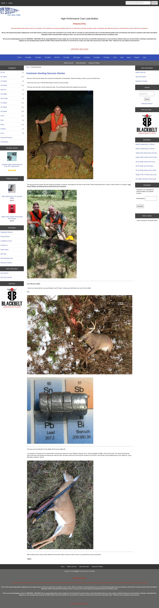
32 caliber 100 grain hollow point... (146, 179)
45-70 (115, 57)
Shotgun (136, 57)
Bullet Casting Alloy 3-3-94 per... (146, 148)
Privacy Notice (5, 236)
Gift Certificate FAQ (7, 258)
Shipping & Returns (7, 232)
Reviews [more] (11, 148)
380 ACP (57, 57)
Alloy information (81, 63)
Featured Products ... (7, 137)
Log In (10, 3)
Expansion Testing (94, 63)
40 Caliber (66, 57)
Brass (129, 57)
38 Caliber (48, 57)
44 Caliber (97, 57)
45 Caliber (106, 57)
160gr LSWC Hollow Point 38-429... (147, 157)
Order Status (5, 249)
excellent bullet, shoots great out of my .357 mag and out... (12, 159)
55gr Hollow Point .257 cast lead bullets (12, 191)
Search (147, 87)
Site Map (3, 254)
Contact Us (4, 245)
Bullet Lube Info (68, 63)
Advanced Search (147, 103)
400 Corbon (76, 57)
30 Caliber (28, 57)
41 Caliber (87, 57)
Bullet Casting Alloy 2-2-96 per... (146, 144)
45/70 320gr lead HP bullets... (145, 166)
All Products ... (5, 142)
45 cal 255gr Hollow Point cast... (146, 161)
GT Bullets (76, 571)
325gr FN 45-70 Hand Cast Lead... (146, 174)
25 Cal (19, 57)
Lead (144, 57)
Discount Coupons (6, 262)
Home (3, 3)
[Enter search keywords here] (138, 3)
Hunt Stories (4, 273)
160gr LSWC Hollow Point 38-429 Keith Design (12, 211)
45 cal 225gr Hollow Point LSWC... (146, 170)
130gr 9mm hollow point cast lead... (147, 153)
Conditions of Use (6, 241)
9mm (121, 57)
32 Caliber (38, 57)
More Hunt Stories (6, 277)
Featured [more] (12, 178)
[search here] (147, 93)
